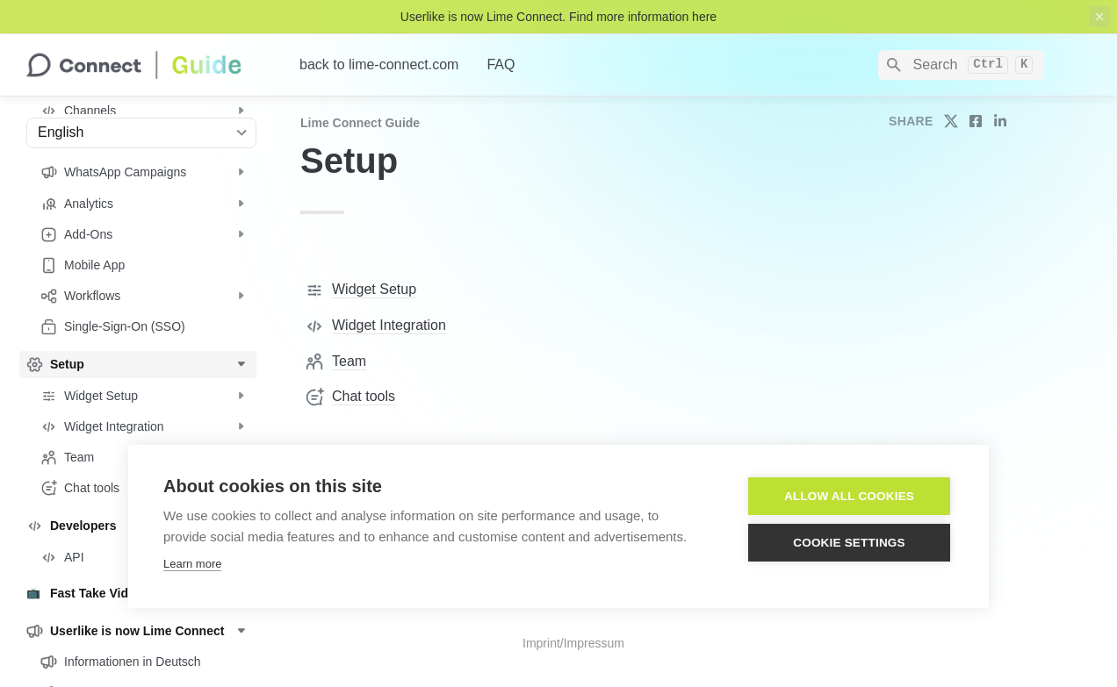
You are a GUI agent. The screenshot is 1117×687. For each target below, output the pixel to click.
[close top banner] (1099, 16)
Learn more (192, 563)
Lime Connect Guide (360, 123)
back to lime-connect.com (378, 64)
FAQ (500, 64)
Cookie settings (849, 542)
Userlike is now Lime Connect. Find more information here (558, 17)
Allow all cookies (849, 496)
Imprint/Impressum (573, 643)
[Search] (961, 65)
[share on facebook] (976, 121)
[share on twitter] (951, 121)
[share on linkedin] (1000, 121)
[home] (148, 65)
